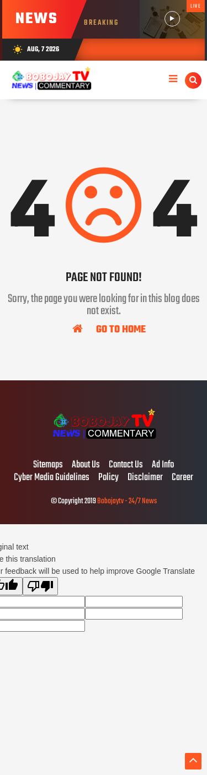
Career (182, 478)
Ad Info (163, 465)
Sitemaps (48, 465)
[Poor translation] (40, 586)
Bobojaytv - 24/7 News (127, 501)
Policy (108, 478)
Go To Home (109, 329)
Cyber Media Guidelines (51, 478)
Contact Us (126, 465)
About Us (86, 465)
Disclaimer (145, 478)
